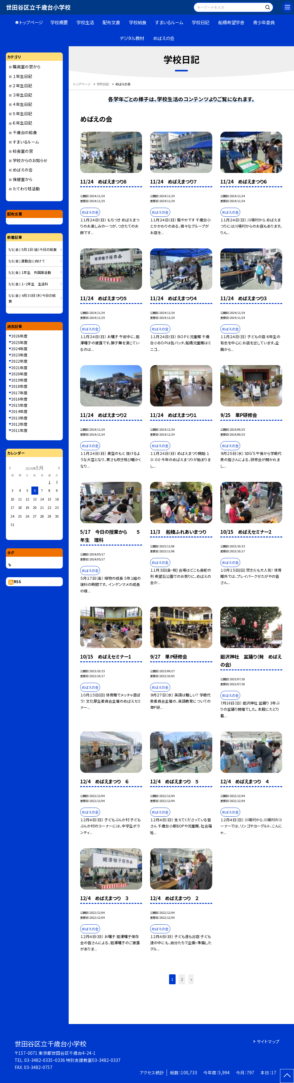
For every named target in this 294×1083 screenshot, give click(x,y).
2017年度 (19, 392)
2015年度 (19, 405)
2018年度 (19, 386)
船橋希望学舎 (231, 22)
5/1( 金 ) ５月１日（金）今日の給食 (32, 249)
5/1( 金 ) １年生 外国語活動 (29, 272)
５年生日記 (22, 113)
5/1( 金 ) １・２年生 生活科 (28, 283)
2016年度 (19, 398)
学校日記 (200, 22)
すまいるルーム (169, 22)
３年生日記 (22, 95)
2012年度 (19, 424)
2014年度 (19, 411)
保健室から (22, 179)
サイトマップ (268, 1041)
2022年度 (19, 361)
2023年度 (19, 354)
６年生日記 (22, 123)
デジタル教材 (132, 38)
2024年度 (19, 348)
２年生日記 (22, 85)
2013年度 (19, 417)
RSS (17, 581)
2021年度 (19, 367)
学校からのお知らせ (30, 160)
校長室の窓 (23, 151)
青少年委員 (264, 22)
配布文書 (111, 22)
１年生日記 (22, 76)
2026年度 (19, 335)
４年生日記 (22, 104)
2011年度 (19, 430)
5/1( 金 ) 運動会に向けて (26, 260)
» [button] (191, 979)
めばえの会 (163, 38)
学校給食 (137, 22)
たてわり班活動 (26, 189)
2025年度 (19, 342)
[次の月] (59, 467)
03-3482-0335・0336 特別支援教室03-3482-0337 (72, 1060)
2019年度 (19, 380)
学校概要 (59, 22)
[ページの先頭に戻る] (287, 1076)
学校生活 (85, 22)
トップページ (31, 22)
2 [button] (182, 979)
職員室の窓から (26, 67)
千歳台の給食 (25, 132)
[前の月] (10, 467)
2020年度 (19, 373)
